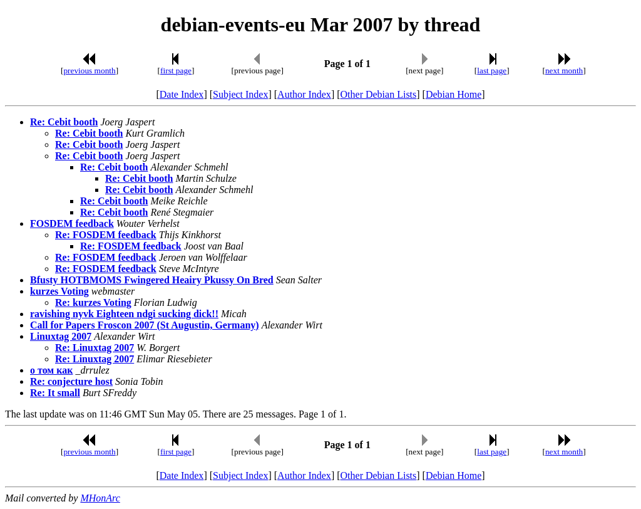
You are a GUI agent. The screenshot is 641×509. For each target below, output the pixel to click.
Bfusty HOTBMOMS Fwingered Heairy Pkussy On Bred (152, 280)
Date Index (182, 94)
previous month (89, 70)
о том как (51, 370)
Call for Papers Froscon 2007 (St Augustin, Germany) (144, 325)
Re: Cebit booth (64, 122)
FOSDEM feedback (72, 223)
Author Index (304, 94)
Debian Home (453, 94)
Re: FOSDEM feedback (105, 234)
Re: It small (55, 392)
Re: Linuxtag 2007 (94, 347)
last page (491, 70)
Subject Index (240, 94)
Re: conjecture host (71, 381)
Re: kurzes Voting (93, 302)
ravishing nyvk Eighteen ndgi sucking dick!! (124, 313)
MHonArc (100, 498)
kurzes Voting (59, 291)
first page (176, 70)
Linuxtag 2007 (60, 336)
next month (564, 70)
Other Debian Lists (379, 94)
